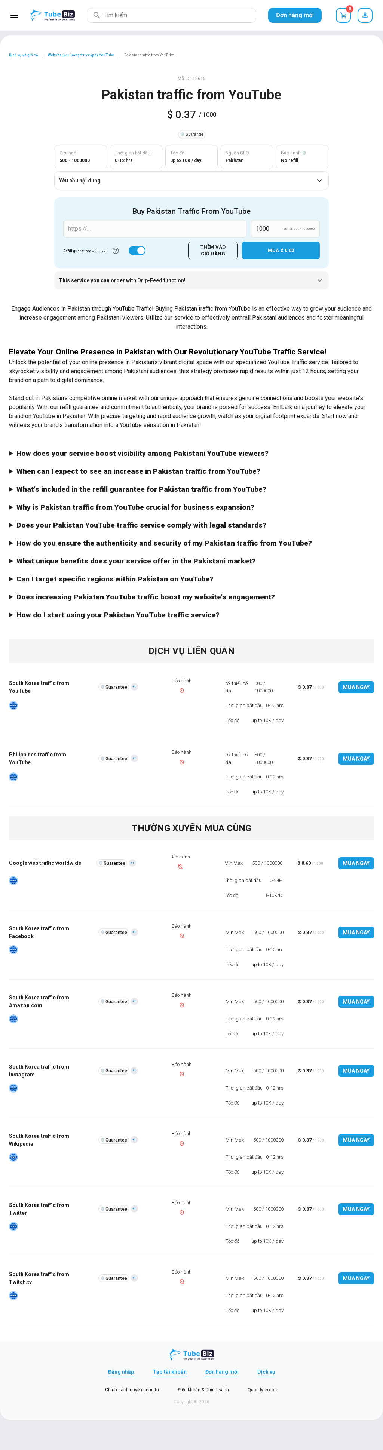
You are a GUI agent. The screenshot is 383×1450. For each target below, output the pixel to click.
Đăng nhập (121, 1372)
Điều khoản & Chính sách (203, 1389)
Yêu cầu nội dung (191, 180)
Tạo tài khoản (170, 1372)
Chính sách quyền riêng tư (132, 1389)
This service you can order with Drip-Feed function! (191, 280)
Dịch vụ (266, 1372)
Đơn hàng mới (295, 15)
